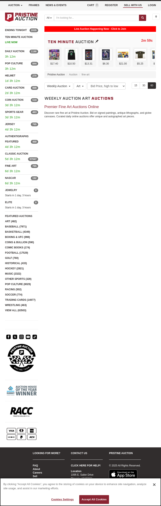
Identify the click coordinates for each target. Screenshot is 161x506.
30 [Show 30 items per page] (143, 85)
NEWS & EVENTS (56, 5)
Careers (37, 472)
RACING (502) (13, 289)
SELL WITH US (133, 5)
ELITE (8, 202)
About (36, 469)
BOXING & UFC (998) (17, 237)
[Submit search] (142, 18)
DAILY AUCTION (14, 51)
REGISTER (111, 5)
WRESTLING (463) (16, 305)
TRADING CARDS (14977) (20, 299)
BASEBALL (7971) (16, 226)
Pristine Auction (56, 74)
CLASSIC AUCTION (16, 153)
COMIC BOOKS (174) (17, 247)
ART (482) (11, 221)
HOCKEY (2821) (14, 268)
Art (80, 86)
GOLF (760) (12, 258)
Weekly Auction (58, 86)
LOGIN (152, 5)
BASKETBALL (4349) (17, 231)
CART (93, 5)
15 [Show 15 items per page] (135, 85)
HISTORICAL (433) (16, 263)
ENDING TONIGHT (16, 30)
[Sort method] (106, 86)
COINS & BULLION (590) (19, 242)
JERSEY (10, 124)
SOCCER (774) (13, 294)
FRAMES (34, 5)
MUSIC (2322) (13, 273)
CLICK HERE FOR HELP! (85, 465)
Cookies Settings (62, 499)
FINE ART (11, 165)
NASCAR (10, 178)
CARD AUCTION (14, 87)
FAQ (35, 465)
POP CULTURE (14, 63)
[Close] (154, 484)
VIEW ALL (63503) (15, 310)
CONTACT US (79, 453)
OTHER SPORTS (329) (18, 279)
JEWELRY (11, 190)
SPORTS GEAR (14, 112)
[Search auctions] (96, 18)
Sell (35, 476)
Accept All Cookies (94, 499)
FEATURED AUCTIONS (18, 216)
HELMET (10, 75)
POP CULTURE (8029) (18, 284)
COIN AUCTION (14, 99)
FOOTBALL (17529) (16, 252)
